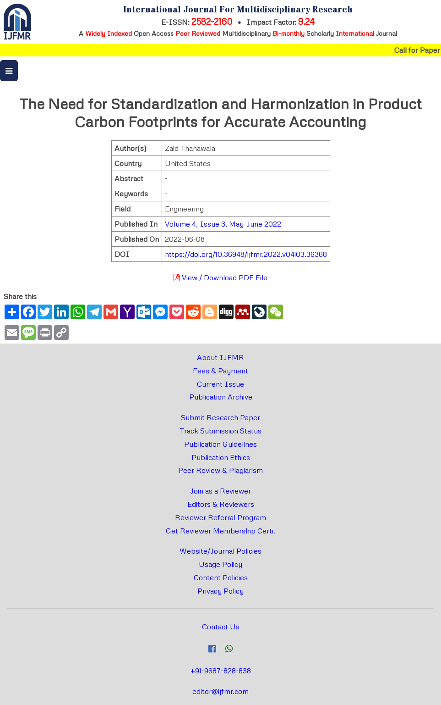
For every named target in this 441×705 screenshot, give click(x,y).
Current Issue (220, 384)
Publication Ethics (220, 457)
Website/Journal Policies (220, 550)
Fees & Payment (220, 370)
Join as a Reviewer (220, 490)
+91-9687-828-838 (221, 670)
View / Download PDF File (220, 277)
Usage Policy (220, 564)
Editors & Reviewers (220, 504)
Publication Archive (220, 396)
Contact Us (221, 626)
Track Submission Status (220, 430)
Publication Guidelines (220, 444)
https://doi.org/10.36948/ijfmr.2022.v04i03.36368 (246, 254)
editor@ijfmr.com (220, 691)
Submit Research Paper (220, 417)
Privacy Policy (220, 590)
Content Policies (221, 577)
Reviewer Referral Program (220, 517)
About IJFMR (220, 357)
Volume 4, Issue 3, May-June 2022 (223, 223)
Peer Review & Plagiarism (220, 470)
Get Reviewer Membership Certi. (220, 530)
